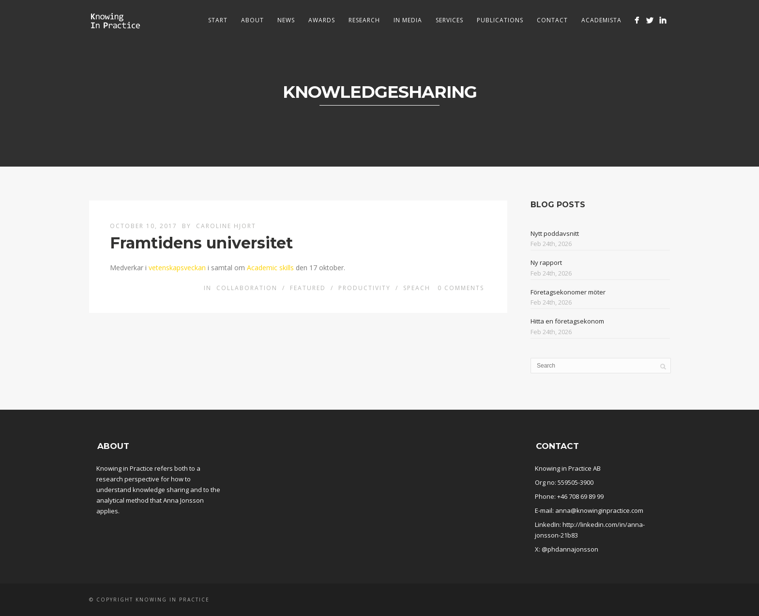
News (286, 20)
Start (218, 20)
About (252, 20)
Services (449, 20)
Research (364, 20)
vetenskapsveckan (177, 267)
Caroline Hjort (226, 226)
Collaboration (246, 288)
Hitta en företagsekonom (567, 321)
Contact (552, 20)
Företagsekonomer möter (568, 292)
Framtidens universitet (201, 242)
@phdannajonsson (570, 549)
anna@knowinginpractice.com (599, 510)
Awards (321, 20)
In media (408, 20)
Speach (416, 288)
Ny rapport (546, 262)
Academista (601, 20)
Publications (500, 20)
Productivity (364, 288)
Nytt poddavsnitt (555, 233)
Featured (308, 288)
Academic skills (270, 267)
